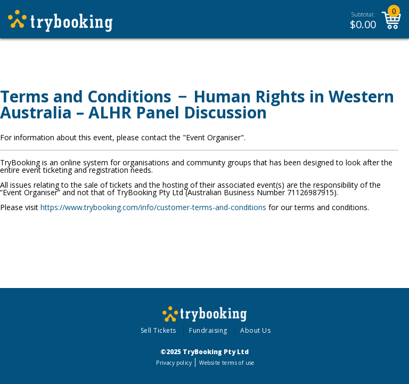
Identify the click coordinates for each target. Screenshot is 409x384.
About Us (255, 330)
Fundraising (208, 330)
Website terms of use (226, 362)
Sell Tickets (158, 330)
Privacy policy (174, 362)
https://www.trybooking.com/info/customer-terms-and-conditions (153, 207)
